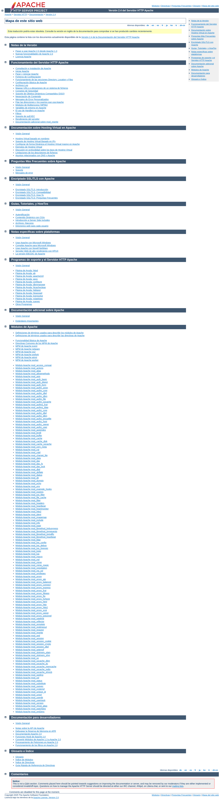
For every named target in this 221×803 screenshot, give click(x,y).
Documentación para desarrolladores (200, 74)
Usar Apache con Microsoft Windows (33, 242)
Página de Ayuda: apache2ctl (29, 276)
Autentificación (22, 214)
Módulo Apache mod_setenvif (29, 649)
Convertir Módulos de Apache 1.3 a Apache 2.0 (38, 739)
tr (176, 25)
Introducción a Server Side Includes (32, 220)
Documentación (36, 14)
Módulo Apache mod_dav (27, 461)
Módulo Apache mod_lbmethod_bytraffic (34, 534)
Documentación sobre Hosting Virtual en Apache (202, 31)
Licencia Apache (23, 56)
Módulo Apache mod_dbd (27, 469)
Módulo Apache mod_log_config (30, 542)
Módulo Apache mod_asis (27, 376)
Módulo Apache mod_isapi (28, 525)
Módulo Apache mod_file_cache (30, 497)
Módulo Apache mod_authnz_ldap (31, 407)
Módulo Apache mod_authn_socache (33, 402)
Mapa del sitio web (210, 6)
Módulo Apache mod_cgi (27, 449)
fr (162, 25)
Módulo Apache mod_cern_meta (31, 447)
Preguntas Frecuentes (181, 6)
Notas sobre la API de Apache (29, 728)
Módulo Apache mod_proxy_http (31, 604)
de (147, 25)
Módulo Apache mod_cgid (27, 452)
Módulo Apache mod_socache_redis (32, 669)
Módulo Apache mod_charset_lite (31, 455)
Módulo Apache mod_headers (29, 503)
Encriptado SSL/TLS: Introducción (31, 189)
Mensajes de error (24, 173)
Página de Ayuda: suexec (27, 301)
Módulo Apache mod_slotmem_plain (32, 652)
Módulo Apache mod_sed (27, 635)
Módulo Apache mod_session (29, 638)
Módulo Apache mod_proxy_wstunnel (33, 616)
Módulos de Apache (200, 70)
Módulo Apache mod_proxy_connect (32, 585)
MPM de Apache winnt (26, 357)
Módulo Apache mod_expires (29, 492)
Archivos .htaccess (24, 223)
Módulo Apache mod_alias (28, 371)
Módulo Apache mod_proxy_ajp (30, 579)
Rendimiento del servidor (27, 119)
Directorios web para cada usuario (31, 226)
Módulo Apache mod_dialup (28, 475)
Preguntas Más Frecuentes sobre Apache (203, 37)
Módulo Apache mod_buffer (28, 435)
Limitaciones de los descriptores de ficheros (36, 152)
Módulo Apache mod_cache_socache (33, 444)
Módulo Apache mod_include (29, 520)
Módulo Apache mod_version (29, 703)
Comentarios (19, 774)
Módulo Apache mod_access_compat (33, 365)
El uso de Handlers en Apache (30, 110)
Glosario (196, 6)
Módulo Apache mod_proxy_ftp (30, 596)
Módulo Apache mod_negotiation (31, 568)
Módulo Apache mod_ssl (27, 677)
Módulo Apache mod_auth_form (30, 385)
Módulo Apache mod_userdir (29, 697)
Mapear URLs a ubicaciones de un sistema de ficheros (41, 88)
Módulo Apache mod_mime (28, 562)
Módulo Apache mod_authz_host (31, 421)
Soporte (19, 170)
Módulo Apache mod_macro (28, 556)
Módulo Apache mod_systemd (30, 689)
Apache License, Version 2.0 (46, 797)
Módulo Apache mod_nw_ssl (29, 571)
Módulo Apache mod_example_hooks (33, 489)
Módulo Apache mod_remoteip (30, 624)
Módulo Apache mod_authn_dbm (31, 396)
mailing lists (177, 786)
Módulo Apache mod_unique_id (30, 692)
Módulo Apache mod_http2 (28, 511)
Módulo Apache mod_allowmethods (32, 373)
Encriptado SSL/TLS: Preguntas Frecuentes (36, 198)
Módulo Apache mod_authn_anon (31, 387)
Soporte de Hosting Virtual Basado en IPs (35, 141)
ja (166, 25)
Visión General (22, 133)
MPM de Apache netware (27, 349)
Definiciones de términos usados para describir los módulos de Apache (49, 333)
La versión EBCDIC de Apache (30, 254)
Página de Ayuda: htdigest (28, 290)
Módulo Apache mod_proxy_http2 (31, 607)
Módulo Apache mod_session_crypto (33, 644)
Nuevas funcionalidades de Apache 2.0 (34, 54)
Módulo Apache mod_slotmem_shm (32, 655)
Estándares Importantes (27, 321)
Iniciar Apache (22, 71)
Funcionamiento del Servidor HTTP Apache (39, 62)
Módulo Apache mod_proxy (28, 576)
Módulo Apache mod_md (27, 559)
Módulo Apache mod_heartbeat (30, 506)
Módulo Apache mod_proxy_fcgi (30, 590)
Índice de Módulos (24, 759)
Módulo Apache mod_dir (27, 478)
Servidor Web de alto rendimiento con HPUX (36, 251)
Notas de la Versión (200, 21)
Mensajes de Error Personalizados (32, 99)
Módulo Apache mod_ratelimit (29, 618)
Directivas (165, 6)
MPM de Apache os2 (25, 352)
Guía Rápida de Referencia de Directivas (35, 765)
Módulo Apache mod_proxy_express (32, 587)
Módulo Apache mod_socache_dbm (32, 661)
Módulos (155, 6)
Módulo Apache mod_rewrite (29, 632)
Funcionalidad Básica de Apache (31, 340)
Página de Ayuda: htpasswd (28, 293)
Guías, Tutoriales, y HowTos (203, 48)
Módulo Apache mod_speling (29, 675)
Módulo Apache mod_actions (29, 368)
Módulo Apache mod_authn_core (31, 390)
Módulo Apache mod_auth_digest (31, 382)
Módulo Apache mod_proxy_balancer (33, 582)
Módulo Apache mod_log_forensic (31, 548)
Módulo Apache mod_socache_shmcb (33, 672)
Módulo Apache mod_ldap (28, 540)
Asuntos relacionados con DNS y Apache (35, 155)
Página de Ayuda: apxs (26, 279)
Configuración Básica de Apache (31, 82)
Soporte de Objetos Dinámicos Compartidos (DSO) (40, 93)
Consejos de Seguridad (26, 91)
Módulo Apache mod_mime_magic (32, 565)
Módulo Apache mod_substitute (30, 683)
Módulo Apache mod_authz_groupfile (33, 418)
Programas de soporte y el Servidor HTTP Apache (203, 59)
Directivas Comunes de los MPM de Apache (36, 343)
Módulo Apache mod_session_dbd (32, 647)
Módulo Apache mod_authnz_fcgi (31, 404)
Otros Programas (23, 304)
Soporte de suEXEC (25, 116)
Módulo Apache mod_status (28, 680)
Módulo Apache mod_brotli (28, 433)
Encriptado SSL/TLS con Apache (33, 178)
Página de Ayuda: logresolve (29, 296)
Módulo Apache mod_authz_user (31, 427)
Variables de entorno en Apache (30, 108)
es (158, 25)
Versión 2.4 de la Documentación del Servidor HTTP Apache (110, 37)
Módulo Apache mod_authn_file (30, 399)
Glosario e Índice (198, 79)
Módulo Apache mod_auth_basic (31, 379)
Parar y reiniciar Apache (27, 74)
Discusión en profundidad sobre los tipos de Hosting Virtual (43, 150)
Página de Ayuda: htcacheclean (30, 287)
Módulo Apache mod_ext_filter (30, 494)
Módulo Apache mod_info (27, 523)
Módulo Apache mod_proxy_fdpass (32, 593)
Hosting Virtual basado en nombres (32, 138)
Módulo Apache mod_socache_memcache (35, 666)
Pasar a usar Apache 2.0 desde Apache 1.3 (36, 51)
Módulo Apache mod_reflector (29, 621)
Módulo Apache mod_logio (28, 551)
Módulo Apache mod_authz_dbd (31, 413)
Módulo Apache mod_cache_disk (31, 441)
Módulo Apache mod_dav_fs (29, 464)
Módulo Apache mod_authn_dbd (31, 393)
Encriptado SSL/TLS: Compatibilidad (33, 192)
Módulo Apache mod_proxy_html (31, 601)
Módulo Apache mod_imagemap (31, 517)
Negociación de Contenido (28, 96)
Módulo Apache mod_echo (28, 483)
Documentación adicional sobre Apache (202, 65)
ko (171, 25)
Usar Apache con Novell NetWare (31, 248)
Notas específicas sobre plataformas (35, 231)
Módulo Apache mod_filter (28, 500)
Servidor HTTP (20, 14)
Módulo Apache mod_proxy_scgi (31, 610)
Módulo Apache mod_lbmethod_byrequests (36, 531)
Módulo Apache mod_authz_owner (32, 424)
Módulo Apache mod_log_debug (31, 545)
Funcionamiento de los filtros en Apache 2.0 (36, 745)
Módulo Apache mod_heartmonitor (32, 509)
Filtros (18, 113)
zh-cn (182, 25)
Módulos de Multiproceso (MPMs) (31, 105)
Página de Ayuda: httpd (26, 270)
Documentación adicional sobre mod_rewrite (36, 122)
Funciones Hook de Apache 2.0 (30, 736)
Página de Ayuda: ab (25, 273)
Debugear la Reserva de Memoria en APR (35, 731)
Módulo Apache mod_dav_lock (30, 466)
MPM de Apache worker (27, 360)
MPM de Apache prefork (27, 354)
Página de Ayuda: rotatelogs (29, 298)
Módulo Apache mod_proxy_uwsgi (31, 613)
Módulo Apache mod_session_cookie (33, 641)
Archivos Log (21, 85)
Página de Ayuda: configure (28, 282)
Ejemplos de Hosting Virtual (28, 147)
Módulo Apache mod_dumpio (29, 480)
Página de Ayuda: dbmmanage (30, 284)
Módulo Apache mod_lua (27, 554)
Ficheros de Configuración (28, 77)
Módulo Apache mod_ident (28, 514)
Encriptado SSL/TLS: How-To (29, 195)
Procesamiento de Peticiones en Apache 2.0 (36, 742)
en (153, 25)
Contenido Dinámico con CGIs (30, 217)
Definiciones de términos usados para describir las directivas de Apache (50, 335)
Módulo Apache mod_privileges (30, 573)
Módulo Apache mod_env (27, 486)
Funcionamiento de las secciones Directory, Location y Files (44, 79)
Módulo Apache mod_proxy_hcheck (32, 599)
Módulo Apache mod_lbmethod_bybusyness (36, 528)
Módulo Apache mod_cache (28, 438)
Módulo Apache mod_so (27, 658)
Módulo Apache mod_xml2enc (30, 711)
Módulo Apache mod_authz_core (31, 410)
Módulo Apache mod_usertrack (30, 700)
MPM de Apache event (26, 346)
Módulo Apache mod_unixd (28, 695)
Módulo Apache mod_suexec (29, 686)
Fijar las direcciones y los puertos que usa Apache (39, 102)
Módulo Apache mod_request (29, 630)
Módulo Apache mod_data (28, 458)
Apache (8, 14)
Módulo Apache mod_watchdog (30, 708)
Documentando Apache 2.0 (28, 734)
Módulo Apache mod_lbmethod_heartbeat (35, 537)
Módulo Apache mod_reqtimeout (31, 627)
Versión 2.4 (51, 14)
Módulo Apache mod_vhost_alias (31, 706)
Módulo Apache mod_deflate (29, 472)
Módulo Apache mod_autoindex (30, 430)
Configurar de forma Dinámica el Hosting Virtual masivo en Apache (47, 144)
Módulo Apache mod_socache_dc (31, 663)
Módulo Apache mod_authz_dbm (31, 416)
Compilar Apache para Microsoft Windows (35, 245)
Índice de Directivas (24, 762)
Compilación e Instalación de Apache (33, 68)
